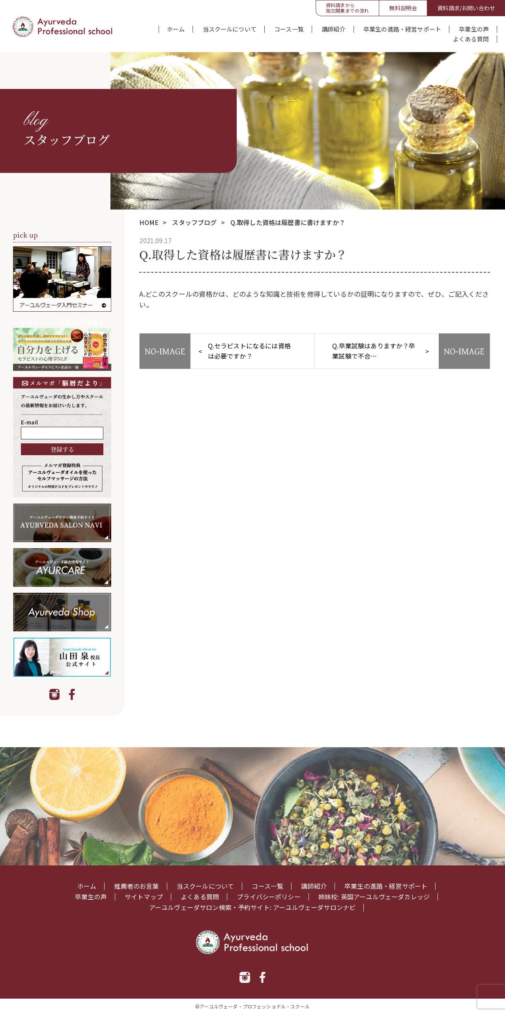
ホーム (176, 29)
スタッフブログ (194, 222)
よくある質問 (471, 39)
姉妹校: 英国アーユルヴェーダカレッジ (374, 897)
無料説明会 (403, 8)
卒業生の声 (474, 29)
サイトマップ (144, 897)
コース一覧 (289, 29)
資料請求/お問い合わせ (466, 8)
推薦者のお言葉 (136, 886)
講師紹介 (334, 29)
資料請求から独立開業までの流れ (347, 8)
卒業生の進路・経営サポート (402, 29)
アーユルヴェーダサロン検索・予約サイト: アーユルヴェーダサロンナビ (252, 907)
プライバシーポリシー (269, 897)
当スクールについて (229, 29)
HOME (149, 222)
